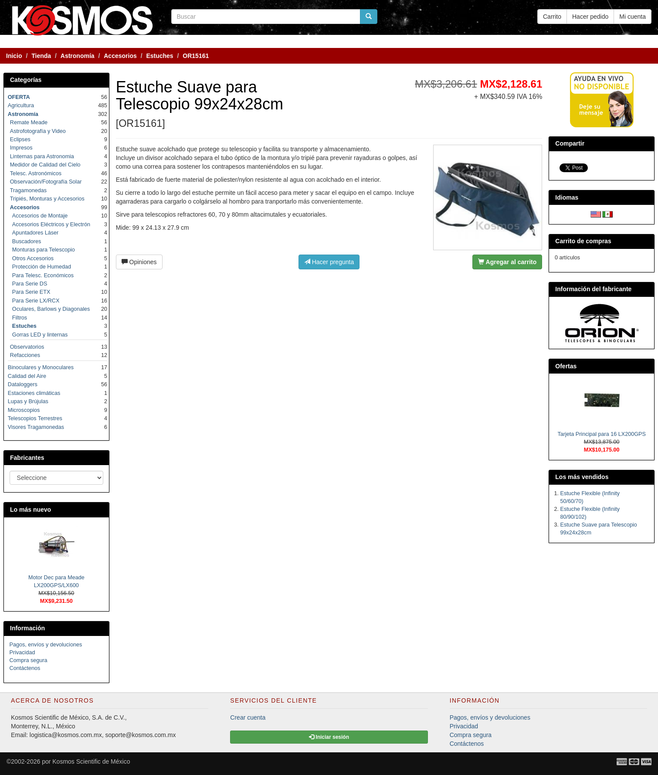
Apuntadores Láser (35, 233)
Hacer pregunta (329, 261)
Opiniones (139, 261)
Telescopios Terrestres (35, 418)
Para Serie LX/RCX (36, 301)
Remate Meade (28, 122)
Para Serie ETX (31, 292)
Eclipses (20, 139)
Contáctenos (25, 668)
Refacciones (25, 355)
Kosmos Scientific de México (91, 761)
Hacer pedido (590, 16)
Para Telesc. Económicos (43, 275)
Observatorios (27, 347)
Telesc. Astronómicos (35, 173)
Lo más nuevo (30, 509)
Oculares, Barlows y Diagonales (51, 309)
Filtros (19, 318)
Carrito (552, 16)
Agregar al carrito (507, 261)
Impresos (21, 148)
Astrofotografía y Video (38, 131)
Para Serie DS (29, 284)
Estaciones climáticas (34, 393)
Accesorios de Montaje (40, 216)
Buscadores (26, 241)
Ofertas (566, 366)
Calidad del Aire (27, 376)
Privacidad (22, 652)
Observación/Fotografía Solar (46, 182)
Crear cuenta (247, 717)
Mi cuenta (632, 16)
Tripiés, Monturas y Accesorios (47, 199)
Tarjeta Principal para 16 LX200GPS (601, 434)
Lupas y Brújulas (28, 401)
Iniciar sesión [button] (329, 737)
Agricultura (21, 105)
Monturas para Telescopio (43, 250)
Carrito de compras (583, 241)
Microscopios (24, 410)
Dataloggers (22, 384)
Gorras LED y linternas (40, 335)
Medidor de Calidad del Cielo (45, 165)
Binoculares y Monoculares (41, 367)
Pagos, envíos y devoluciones (46, 645)
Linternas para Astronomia (42, 156)
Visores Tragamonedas (36, 427)
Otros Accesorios (33, 258)
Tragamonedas (28, 190)
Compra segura (28, 660)
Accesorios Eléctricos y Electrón (51, 224)
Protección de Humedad (41, 267)
